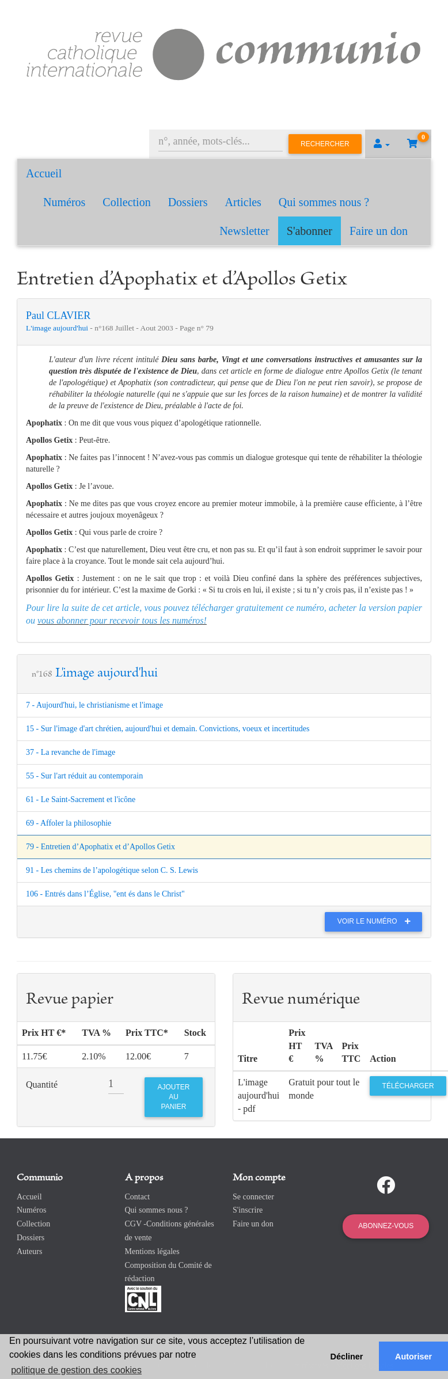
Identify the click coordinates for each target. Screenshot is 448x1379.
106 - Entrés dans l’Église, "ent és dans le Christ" (105, 894)
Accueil (44, 173)
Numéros (64, 202)
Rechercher (325, 144)
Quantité (42, 1084)
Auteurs (29, 1251)
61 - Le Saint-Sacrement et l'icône (80, 799)
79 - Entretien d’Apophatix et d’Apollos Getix (100, 846)
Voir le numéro (376, 921)
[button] (381, 144)
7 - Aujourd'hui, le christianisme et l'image (94, 705)
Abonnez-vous (385, 1226)
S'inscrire (248, 1210)
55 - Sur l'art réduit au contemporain (84, 776)
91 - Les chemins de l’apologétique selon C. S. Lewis (112, 870)
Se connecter (253, 1196)
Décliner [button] (347, 1356)
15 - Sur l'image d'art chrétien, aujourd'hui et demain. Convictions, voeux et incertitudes (167, 728)
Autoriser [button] (413, 1356)
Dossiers (188, 202)
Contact (137, 1196)
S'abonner (309, 231)
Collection (126, 202)
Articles (243, 202)
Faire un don (379, 231)
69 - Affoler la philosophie (68, 823)
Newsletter (244, 231)
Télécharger (408, 1086)
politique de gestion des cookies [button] (76, 1370)
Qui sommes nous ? (324, 202)
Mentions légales (152, 1251)
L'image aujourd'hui (58, 328)
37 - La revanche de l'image (70, 752)
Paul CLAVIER (58, 315)
